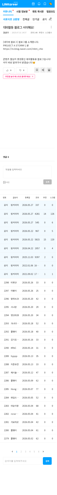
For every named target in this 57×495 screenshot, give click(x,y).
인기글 (36, 19)
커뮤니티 (8, 12)
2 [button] (21, 451)
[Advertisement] (28, 113)
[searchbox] (22, 461)
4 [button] (30, 451)
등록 (47, 182)
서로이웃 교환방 (11, 19)
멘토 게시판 (38, 11)
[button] (12, 451)
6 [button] (38, 451)
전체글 (26, 19)
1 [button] (16, 451)
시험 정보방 (22, 11)
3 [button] (25, 451)
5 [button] (34, 451)
